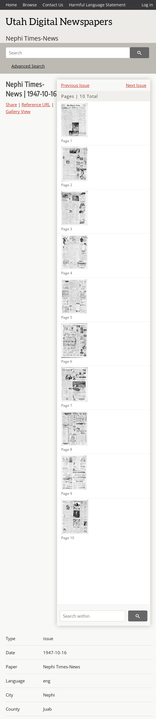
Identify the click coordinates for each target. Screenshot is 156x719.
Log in (147, 4)
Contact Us (53, 4)
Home (11, 4)
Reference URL (36, 104)
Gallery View (18, 111)
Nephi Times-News (32, 38)
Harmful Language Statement (97, 4)
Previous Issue (75, 85)
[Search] (68, 52)
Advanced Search (28, 66)
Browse (30, 4)
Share (11, 104)
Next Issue (136, 85)
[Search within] (92, 615)
